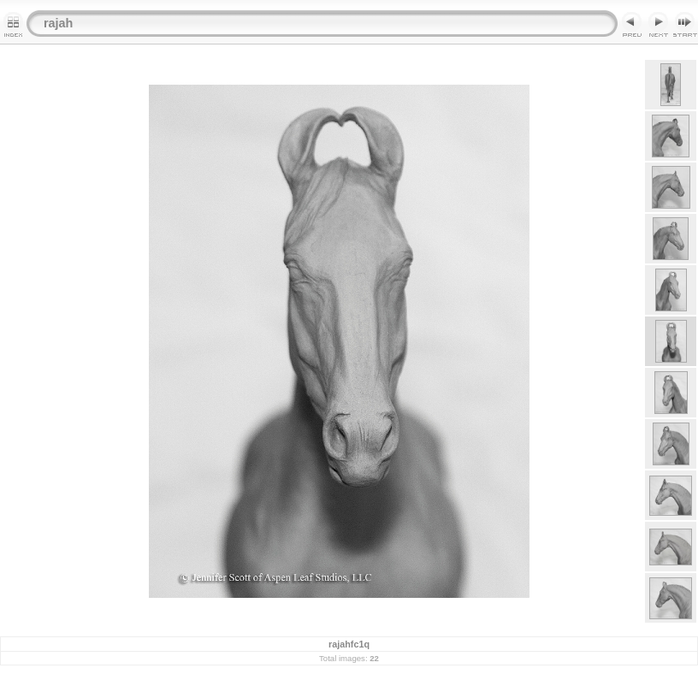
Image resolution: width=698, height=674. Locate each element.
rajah (58, 23)
